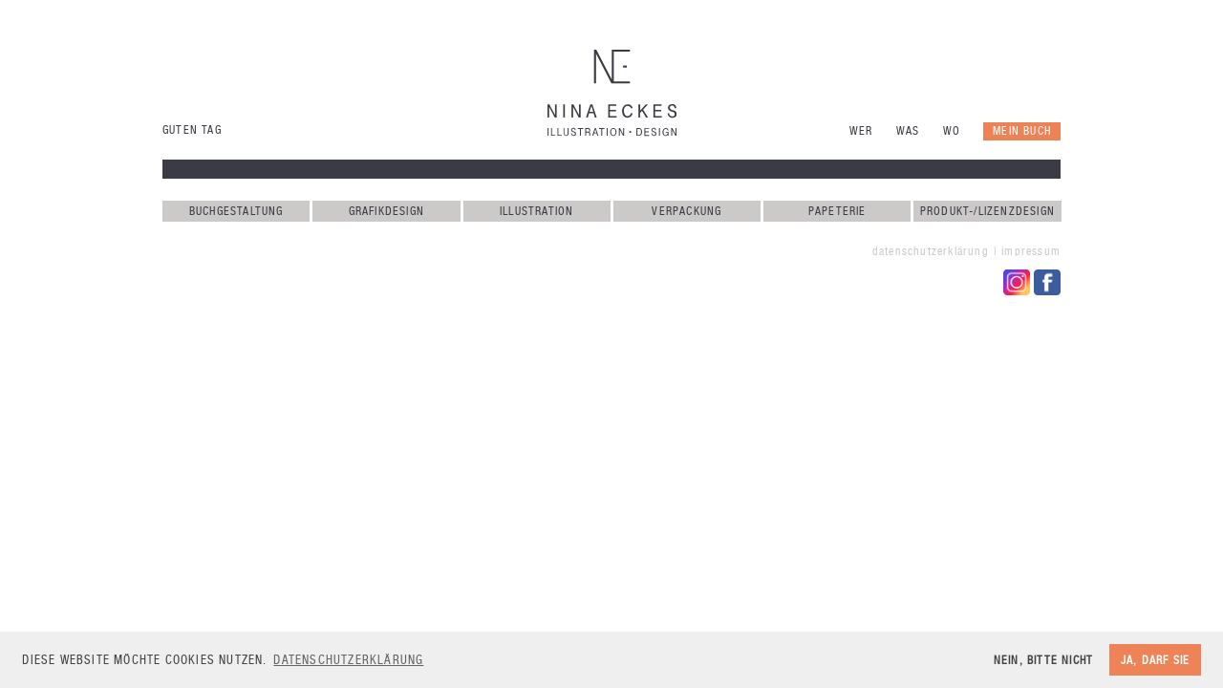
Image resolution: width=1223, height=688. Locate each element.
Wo (951, 131)
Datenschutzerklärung (930, 251)
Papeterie (837, 211)
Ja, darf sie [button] (1155, 660)
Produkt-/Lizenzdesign (987, 211)
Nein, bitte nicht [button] (1043, 660)
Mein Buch (1022, 131)
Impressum (1031, 251)
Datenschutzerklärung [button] (348, 660)
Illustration (536, 211)
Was (908, 131)
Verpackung (686, 211)
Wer (861, 131)
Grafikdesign (386, 211)
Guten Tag (192, 130)
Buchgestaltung (236, 211)
